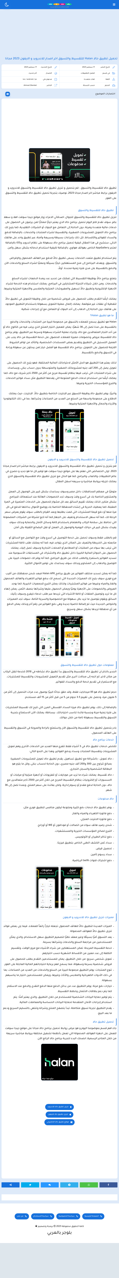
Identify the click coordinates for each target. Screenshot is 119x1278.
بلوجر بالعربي (59, 1268)
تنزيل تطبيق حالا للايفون (58, 1150)
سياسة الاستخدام (41, 1251)
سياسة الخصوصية (66, 1251)
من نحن (20, 1251)
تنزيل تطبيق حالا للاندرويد (58, 1142)
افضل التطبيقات (88, 83)
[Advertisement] (59, 36)
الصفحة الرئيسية (92, 1251)
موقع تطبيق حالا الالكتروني (58, 1157)
